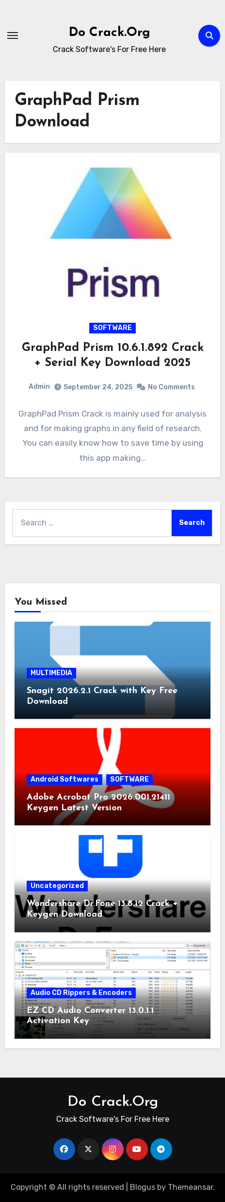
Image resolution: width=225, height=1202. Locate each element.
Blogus (142, 1187)
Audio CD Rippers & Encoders (81, 993)
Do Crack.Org (109, 32)
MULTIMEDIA (51, 673)
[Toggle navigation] (12, 35)
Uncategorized (57, 886)
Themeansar (190, 1187)
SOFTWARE (112, 328)
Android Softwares (64, 779)
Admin (39, 387)
